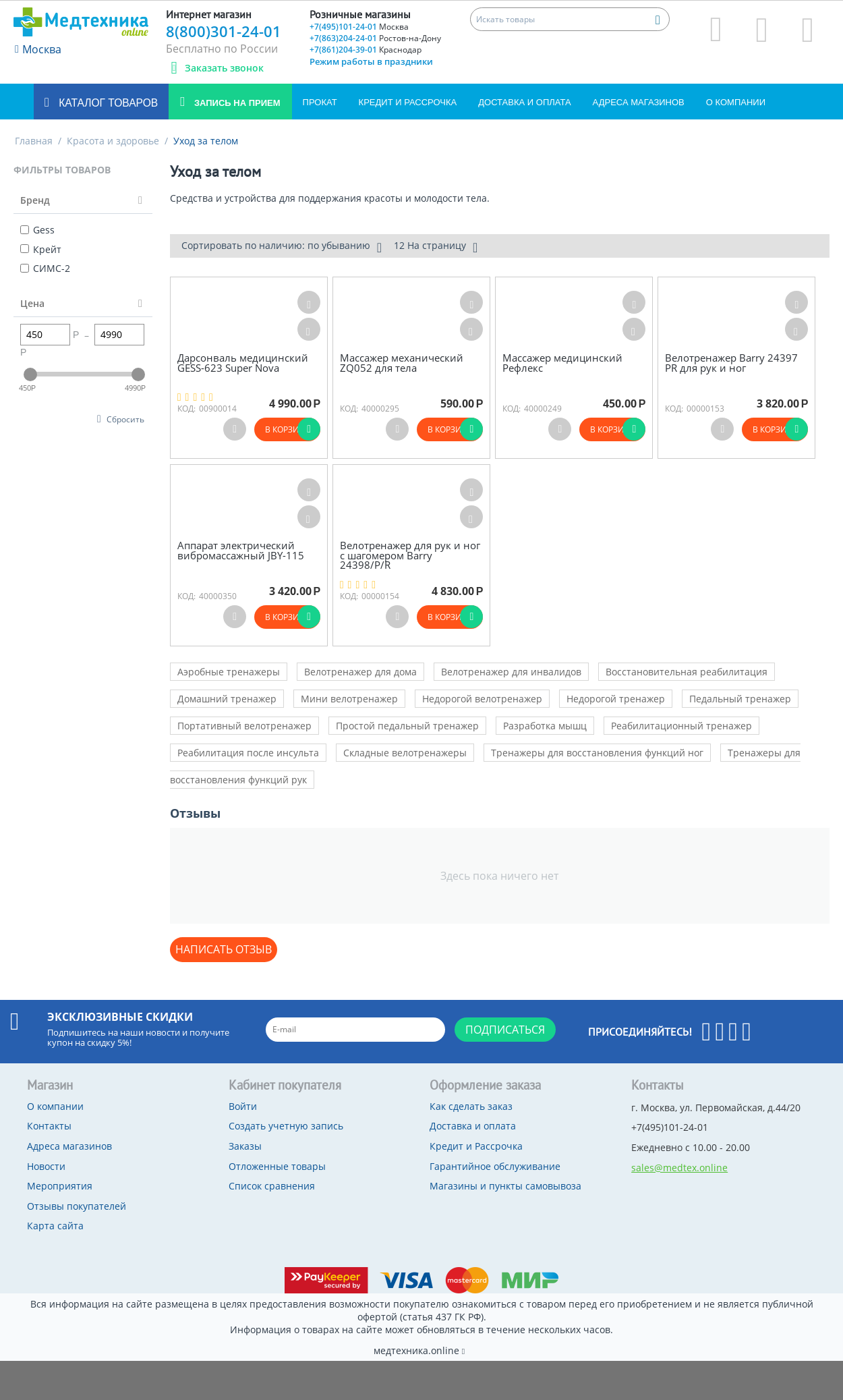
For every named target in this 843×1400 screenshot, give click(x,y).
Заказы (245, 1146)
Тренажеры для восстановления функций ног (597, 752)
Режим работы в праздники (371, 61)
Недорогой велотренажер (482, 698)
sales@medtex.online (679, 1167)
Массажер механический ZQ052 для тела (401, 362)
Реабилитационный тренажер (681, 725)
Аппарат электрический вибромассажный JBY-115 (240, 550)
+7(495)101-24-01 (359, 26)
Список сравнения (272, 1185)
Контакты (49, 1125)
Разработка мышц (545, 725)
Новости (46, 1166)
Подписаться (505, 1029)
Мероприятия (59, 1185)
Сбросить (125, 419)
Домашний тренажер (227, 698)
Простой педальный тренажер (407, 725)
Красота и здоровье (113, 140)
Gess (37, 229)
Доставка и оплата (524, 102)
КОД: (186, 408)
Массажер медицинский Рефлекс (562, 362)
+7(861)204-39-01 (366, 49)
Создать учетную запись (286, 1125)
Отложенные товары (277, 1166)
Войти (243, 1106)
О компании (735, 102)
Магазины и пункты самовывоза (505, 1185)
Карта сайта (55, 1225)
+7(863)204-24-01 (375, 38)
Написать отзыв (223, 949)
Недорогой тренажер (615, 698)
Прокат (320, 102)
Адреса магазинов (639, 102)
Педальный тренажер (740, 698)
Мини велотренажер (349, 698)
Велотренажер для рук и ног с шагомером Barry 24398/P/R (410, 555)
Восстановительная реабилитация (686, 671)
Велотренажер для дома (360, 671)
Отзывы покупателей (76, 1206)
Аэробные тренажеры (228, 671)
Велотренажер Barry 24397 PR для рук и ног (731, 362)
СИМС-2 (45, 268)
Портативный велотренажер (244, 725)
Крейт (40, 249)
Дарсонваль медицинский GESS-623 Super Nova (242, 362)
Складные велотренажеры (405, 752)
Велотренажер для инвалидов (511, 671)
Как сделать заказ (471, 1106)
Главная (34, 140)
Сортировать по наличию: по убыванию (281, 247)
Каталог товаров (107, 103)
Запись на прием (236, 103)
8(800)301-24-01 (223, 31)
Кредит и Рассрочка (408, 102)
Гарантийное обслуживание (495, 1166)
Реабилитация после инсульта (248, 752)
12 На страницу (435, 247)
